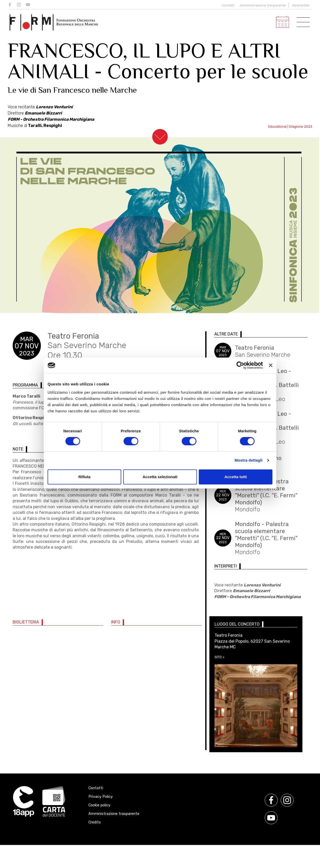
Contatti (226, 5)
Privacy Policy (100, 796)
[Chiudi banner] (270, 365)
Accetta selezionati (159, 477)
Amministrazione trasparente (263, 5)
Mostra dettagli (248, 460)
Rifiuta (84, 477)
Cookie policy (99, 805)
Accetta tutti (235, 477)
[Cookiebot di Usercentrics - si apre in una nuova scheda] (240, 365)
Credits (94, 822)
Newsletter (301, 5)
